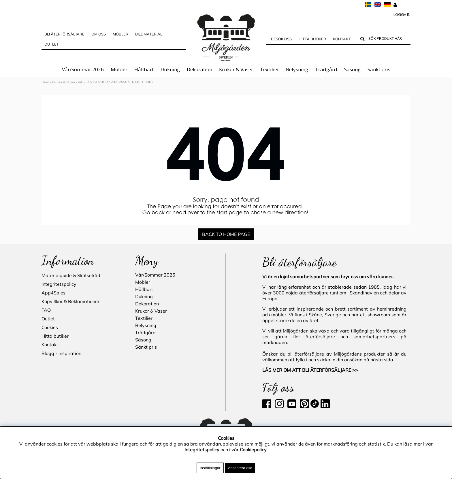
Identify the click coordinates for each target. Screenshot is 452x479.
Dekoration (199, 69)
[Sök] (388, 39)
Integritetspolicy (59, 284)
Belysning (297, 69)
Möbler (119, 69)
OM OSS (98, 34)
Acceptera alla (240, 468)
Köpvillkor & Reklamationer (70, 301)
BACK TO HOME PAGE (226, 234)
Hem (45, 82)
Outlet (51, 44)
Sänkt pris (379, 69)
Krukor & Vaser (236, 69)
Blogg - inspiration (61, 353)
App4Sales (53, 293)
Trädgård (326, 69)
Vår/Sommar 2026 (83, 69)
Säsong (352, 69)
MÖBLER (120, 34)
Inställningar (210, 468)
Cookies (50, 327)
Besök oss (281, 39)
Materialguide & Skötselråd (71, 275)
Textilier (269, 69)
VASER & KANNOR (93, 82)
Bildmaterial (148, 34)
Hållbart (144, 69)
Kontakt (342, 39)
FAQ (46, 310)
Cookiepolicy (253, 449)
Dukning (170, 69)
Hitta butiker (312, 39)
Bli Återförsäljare (64, 34)
